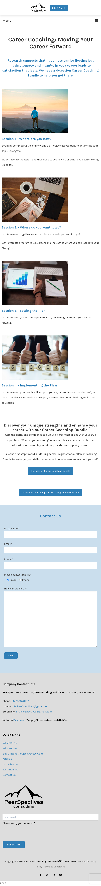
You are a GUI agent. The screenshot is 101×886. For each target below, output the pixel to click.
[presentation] (28, 832)
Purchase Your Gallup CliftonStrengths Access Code (50, 492)
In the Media (10, 764)
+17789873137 (20, 701)
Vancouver (19, 720)
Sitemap (81, 861)
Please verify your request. (19, 823)
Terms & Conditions (54, 866)
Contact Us (9, 774)
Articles (7, 758)
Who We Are (10, 748)
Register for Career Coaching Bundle (50, 471)
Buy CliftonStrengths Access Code (23, 753)
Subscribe (13, 844)
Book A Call (58, 8)
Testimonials (10, 769)
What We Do (10, 743)
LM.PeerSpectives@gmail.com (31, 706)
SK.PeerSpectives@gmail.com (34, 711)
